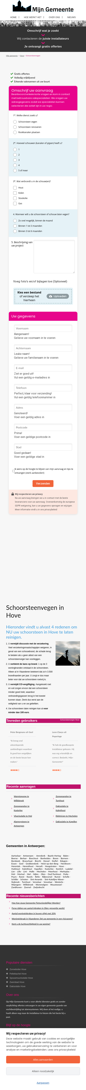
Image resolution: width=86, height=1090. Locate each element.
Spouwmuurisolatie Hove (21, 978)
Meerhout (53, 871)
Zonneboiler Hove (18, 969)
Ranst (21, 876)
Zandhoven (16, 887)
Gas (20, 203)
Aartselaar (16, 855)
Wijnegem (16, 884)
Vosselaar (48, 882)
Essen (14, 863)
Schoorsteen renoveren (30, 127)
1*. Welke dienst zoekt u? (25, 115)
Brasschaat (28, 861)
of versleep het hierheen (29, 296)
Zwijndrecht (38, 887)
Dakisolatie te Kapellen (66, 821)
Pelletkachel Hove (18, 974)
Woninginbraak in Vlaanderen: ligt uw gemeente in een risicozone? (42, 918)
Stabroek (15, 882)
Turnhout (26, 882)
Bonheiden (45, 858)
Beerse (14, 858)
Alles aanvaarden (43, 1059)
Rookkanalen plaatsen (29, 132)
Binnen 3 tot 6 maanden (30, 231)
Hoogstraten (51, 866)
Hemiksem (66, 863)
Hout (20, 187)
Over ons (54, 17)
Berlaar (23, 858)
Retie (37, 876)
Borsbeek (15, 861)
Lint (25, 871)
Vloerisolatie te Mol (23, 816)
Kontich (59, 869)
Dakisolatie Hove (18, 986)
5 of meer (23, 170)
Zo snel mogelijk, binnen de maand (35, 220)
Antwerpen (28, 855)
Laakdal (68, 869)
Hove (61, 866)
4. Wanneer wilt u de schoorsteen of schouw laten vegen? (41, 214)
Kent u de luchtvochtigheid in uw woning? (31, 924)
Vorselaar (37, 882)
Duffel (55, 861)
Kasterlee (49, 869)
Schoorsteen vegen (27, 121)
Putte (65, 874)
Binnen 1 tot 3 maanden (30, 225)
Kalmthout (27, 869)
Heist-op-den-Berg (49, 863)
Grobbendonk (32, 863)
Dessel (46, 861)
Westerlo (59, 882)
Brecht (38, 861)
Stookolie (23, 198)
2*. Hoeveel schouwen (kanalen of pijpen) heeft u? (37, 143)
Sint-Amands (36, 879)
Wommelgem (42, 884)
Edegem (64, 861)
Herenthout (28, 866)
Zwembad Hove (17, 982)
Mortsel (21, 874)
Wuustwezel (56, 884)
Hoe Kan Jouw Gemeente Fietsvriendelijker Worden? (36, 903)
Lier (13, 871)
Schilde (14, 879)
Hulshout (15, 869)
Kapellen (38, 869)
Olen (43, 874)
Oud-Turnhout (54, 874)
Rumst (57, 876)
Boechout (33, 858)
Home (13, 17)
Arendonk (40, 855)
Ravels (30, 876)
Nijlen (36, 874)
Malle (31, 871)
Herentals (15, 866)
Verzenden (43, 483)
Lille (19, 871)
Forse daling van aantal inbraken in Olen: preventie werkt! (38, 908)
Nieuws (71, 17)
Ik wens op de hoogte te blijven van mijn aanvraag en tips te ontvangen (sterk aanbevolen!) (44, 471)
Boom (55, 858)
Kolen (21, 192)
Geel (21, 863)
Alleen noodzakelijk (43, 1071)
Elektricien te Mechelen (67, 816)
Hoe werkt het (33, 17)
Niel (29, 874)
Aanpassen (43, 1082)
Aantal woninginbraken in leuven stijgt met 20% (34, 913)
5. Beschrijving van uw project (22, 244)
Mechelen (41, 871)
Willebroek (28, 884)
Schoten (24, 879)
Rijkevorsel (47, 876)
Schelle (66, 876)
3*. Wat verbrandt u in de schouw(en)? (32, 181)
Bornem (64, 858)
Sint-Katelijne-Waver (54, 879)
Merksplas (64, 871)
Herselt (39, 866)
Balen (66, 855)
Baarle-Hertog (54, 855)
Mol (13, 874)
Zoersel (27, 887)
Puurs (14, 876)
